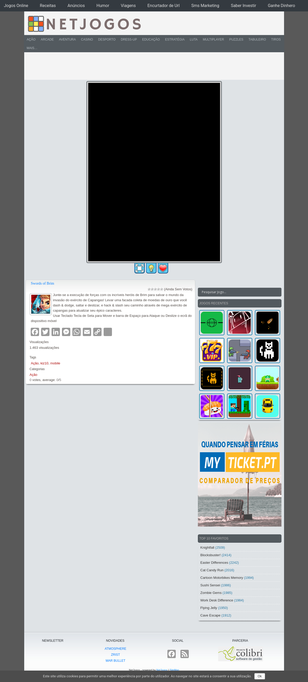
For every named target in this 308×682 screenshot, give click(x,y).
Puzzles (236, 39)
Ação (31, 39)
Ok (260, 676)
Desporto (107, 39)
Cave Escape (210, 615)
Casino (87, 39)
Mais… (32, 48)
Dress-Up (129, 39)
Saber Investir (243, 5)
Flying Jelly (208, 608)
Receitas (48, 5)
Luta (194, 39)
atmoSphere (115, 649)
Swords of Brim (42, 283)
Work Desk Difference (216, 600)
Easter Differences (214, 563)
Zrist (115, 655)
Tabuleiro (257, 39)
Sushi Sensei (210, 585)
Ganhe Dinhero (281, 5)
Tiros (276, 39)
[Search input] (236, 292)
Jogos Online (16, 5)
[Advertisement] (150, 66)
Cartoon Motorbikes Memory (221, 578)
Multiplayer (213, 39)
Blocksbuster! (210, 555)
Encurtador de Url (163, 5)
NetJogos (161, 670)
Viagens (128, 5)
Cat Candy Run (212, 570)
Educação (151, 39)
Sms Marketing (205, 5)
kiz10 (44, 363)
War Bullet (115, 661)
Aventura (67, 39)
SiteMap (174, 670)
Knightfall (207, 547)
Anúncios (76, 5)
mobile (55, 363)
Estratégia (175, 39)
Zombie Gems (211, 593)
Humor (103, 5)
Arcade (47, 39)
